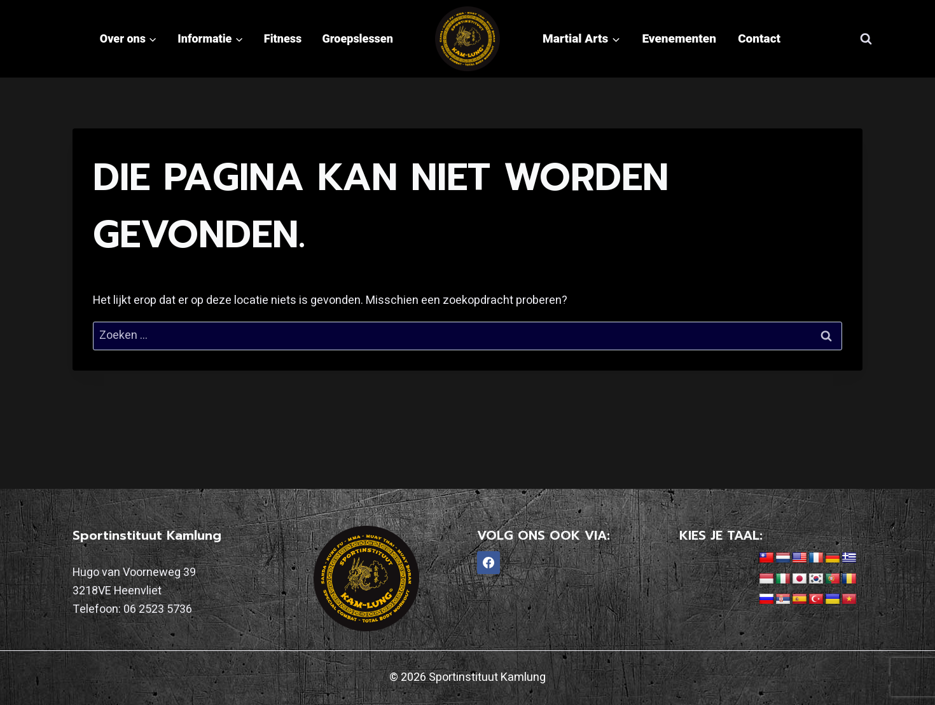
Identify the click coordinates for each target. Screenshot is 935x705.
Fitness (282, 38)
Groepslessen (357, 38)
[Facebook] (488, 562)
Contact (759, 38)
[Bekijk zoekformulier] (866, 39)
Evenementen (679, 38)
